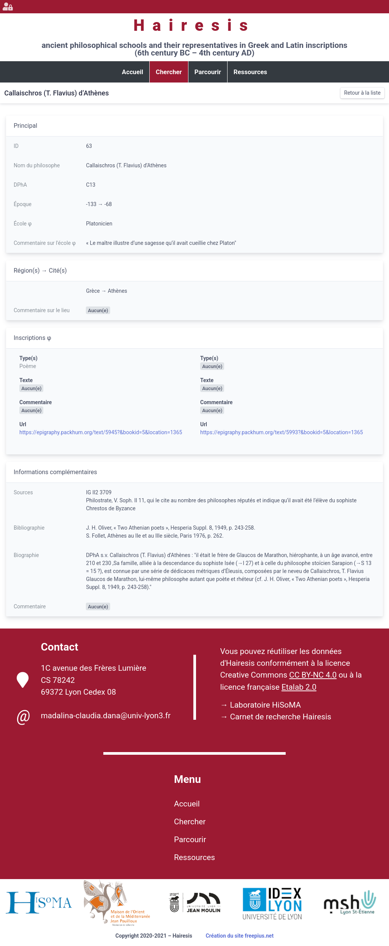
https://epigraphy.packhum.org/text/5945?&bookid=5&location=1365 (100, 432)
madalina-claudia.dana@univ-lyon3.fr (94, 716)
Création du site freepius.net (240, 936)
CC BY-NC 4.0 (313, 674)
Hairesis (194, 25)
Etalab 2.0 (298, 687)
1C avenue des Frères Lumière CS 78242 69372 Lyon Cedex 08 (82, 679)
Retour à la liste (362, 93)
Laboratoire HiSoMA (265, 705)
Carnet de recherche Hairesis (280, 716)
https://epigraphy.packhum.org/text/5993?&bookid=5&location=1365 (281, 432)
